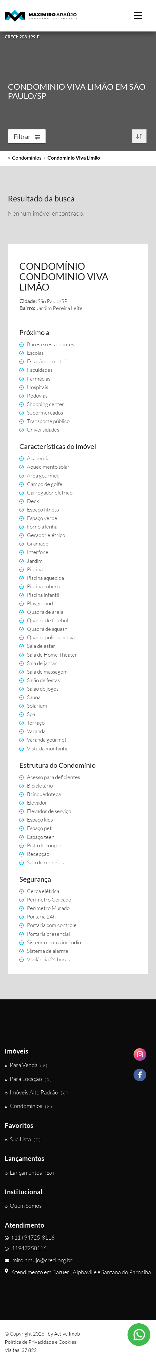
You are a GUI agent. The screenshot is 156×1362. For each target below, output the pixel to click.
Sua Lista (23, 1139)
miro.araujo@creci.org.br (38, 1260)
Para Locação (28, 1078)
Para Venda (26, 1064)
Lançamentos (29, 1172)
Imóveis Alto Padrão (36, 1092)
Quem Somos (23, 1205)
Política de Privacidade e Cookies (40, 1342)
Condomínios (26, 158)
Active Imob (67, 1334)
